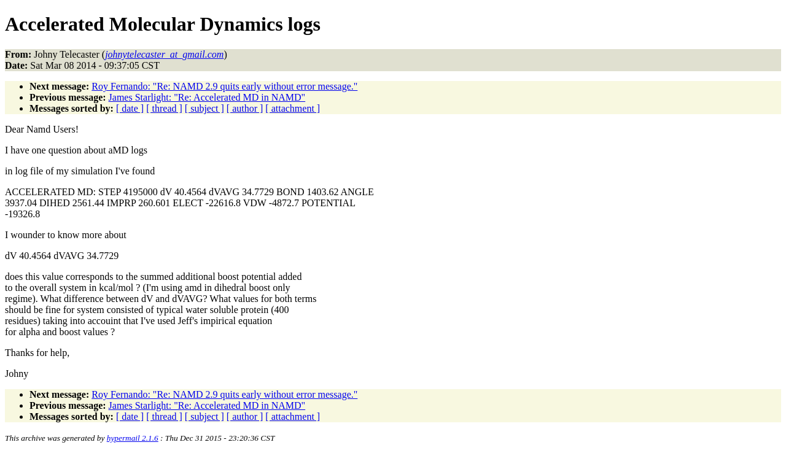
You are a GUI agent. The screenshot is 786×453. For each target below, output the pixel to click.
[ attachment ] (292, 108)
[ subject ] (204, 108)
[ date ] (130, 108)
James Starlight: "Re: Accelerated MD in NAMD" (207, 97)
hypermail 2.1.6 (132, 438)
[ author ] (245, 108)
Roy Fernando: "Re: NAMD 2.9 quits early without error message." (224, 86)
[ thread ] (164, 108)
